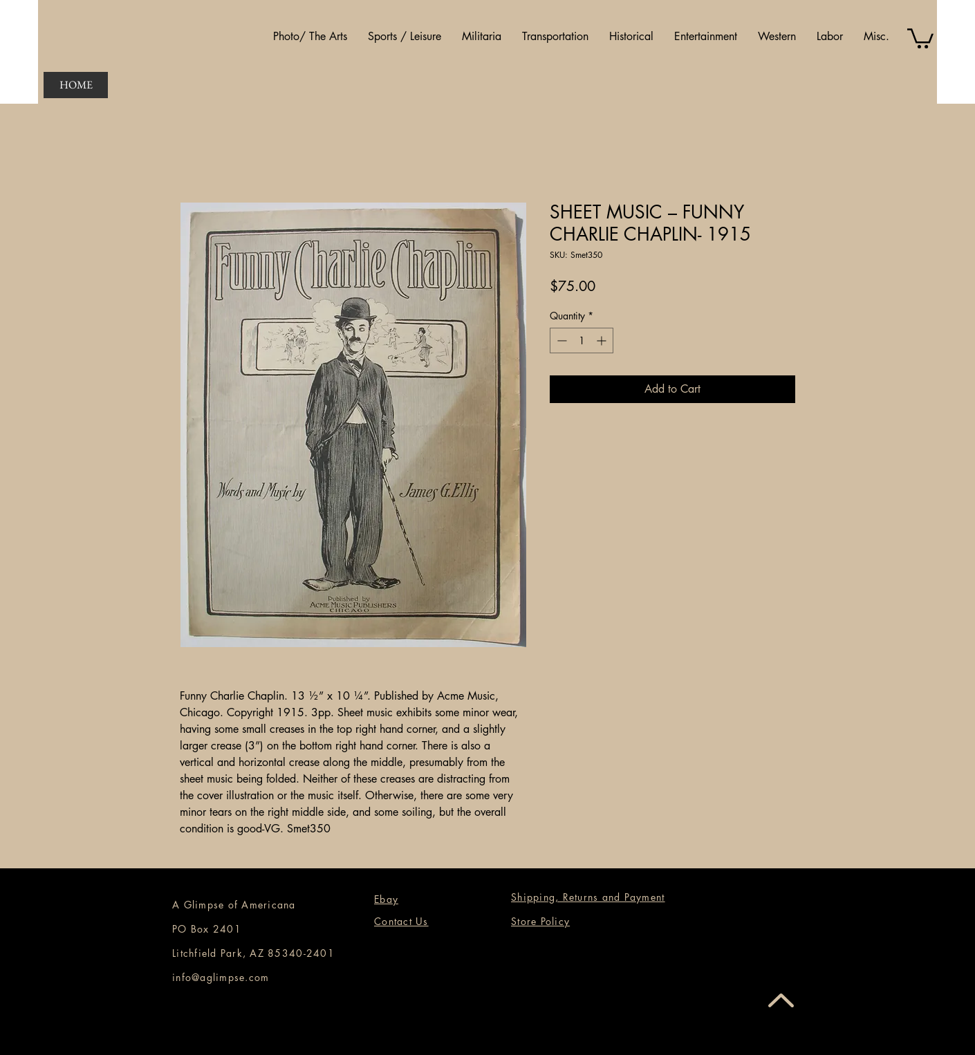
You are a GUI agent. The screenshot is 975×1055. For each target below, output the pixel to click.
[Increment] (602, 340)
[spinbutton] (581, 340)
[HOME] (76, 85)
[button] (310, 36)
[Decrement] (560, 340)
